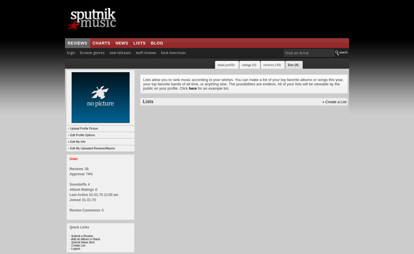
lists (139, 43)
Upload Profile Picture (84, 128)
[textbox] (309, 53)
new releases (120, 52)
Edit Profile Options (82, 135)
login (71, 52)
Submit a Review (82, 236)
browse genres (92, 52)
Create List (78, 245)
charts (101, 43)
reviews (77, 43)
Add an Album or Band (85, 239)
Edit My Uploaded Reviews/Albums (92, 148)
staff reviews (146, 52)
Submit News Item (83, 242)
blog (157, 43)
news (122, 43)
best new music (173, 52)
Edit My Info (77, 141)
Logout (75, 248)
